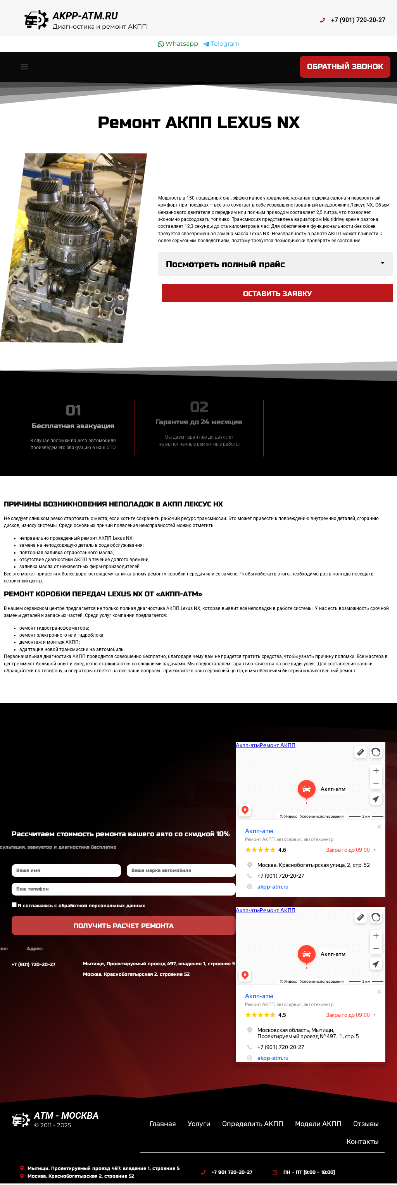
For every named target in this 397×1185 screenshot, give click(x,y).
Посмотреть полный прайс (225, 265)
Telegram (221, 44)
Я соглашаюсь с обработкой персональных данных (81, 906)
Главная (163, 1125)
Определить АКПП (252, 1125)
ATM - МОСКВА (66, 1116)
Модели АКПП (318, 1125)
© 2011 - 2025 (52, 1126)
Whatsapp (178, 44)
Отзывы (366, 1125)
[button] (24, 67)
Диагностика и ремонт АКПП (100, 26)
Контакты (363, 1142)
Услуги (199, 1125)
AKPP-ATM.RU (85, 16)
